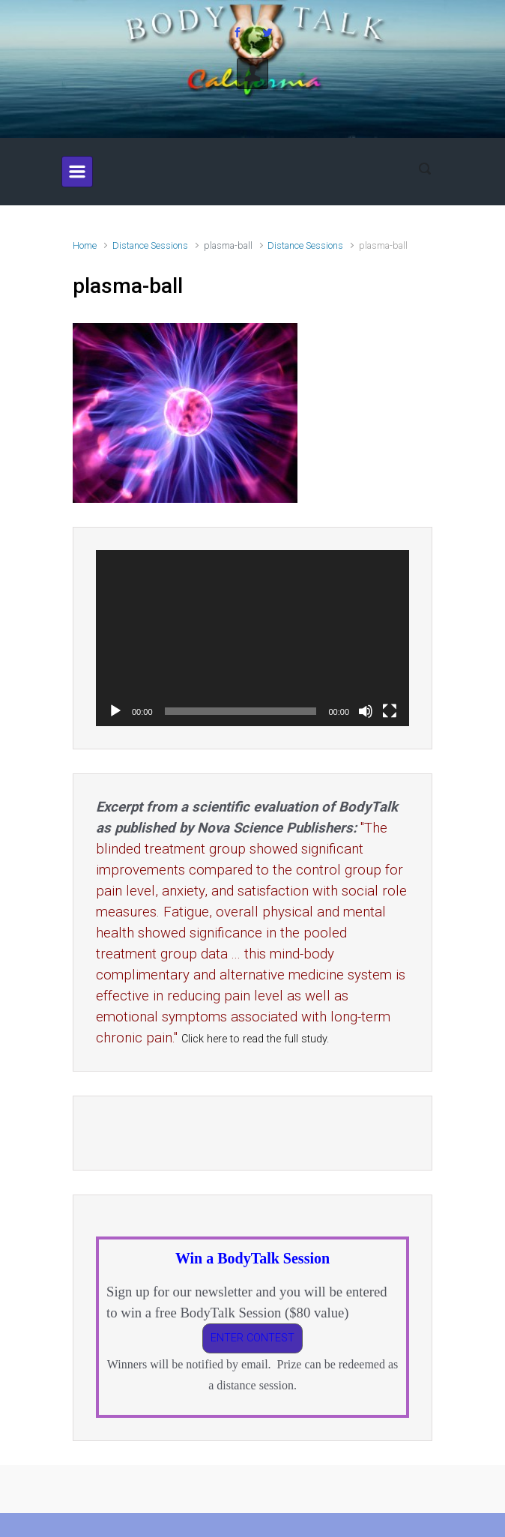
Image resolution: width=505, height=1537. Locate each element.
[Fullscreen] (389, 711)
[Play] (115, 711)
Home (85, 245)
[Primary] (77, 171)
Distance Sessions (150, 245)
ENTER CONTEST (252, 1338)
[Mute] (365, 711)
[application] (252, 638)
